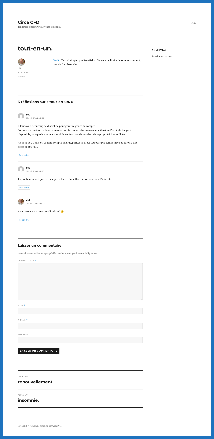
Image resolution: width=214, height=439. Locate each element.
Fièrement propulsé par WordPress (46, 426)
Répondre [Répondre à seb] (24, 155)
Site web (23, 334)
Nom (21, 305)
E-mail (23, 320)
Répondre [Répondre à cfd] (24, 220)
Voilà (56, 60)
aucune (21, 76)
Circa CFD (28, 22)
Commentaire (27, 260)
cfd (19, 68)
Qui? (193, 23)
